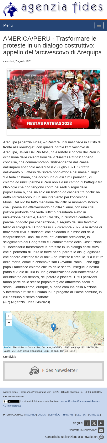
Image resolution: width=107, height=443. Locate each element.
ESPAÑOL (54, 414)
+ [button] (8, 316)
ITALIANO (30, 414)
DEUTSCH (81, 414)
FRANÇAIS (67, 414)
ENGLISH (42, 414)
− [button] (8, 323)
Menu (8, 25)
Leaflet (7, 347)
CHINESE (94, 414)
